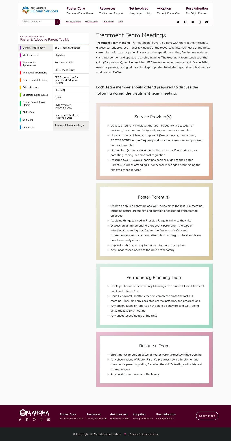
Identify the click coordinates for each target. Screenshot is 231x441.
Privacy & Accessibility (143, 434)
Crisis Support (29, 87)
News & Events (73, 21)
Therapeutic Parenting (33, 73)
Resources (111, 11)
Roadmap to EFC (64, 62)
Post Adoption (197, 11)
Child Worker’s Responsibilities (63, 106)
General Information (32, 48)
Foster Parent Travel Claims (32, 104)
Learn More (207, 416)
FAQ (120, 21)
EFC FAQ (60, 90)
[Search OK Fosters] (41, 21)
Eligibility (60, 55)
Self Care (26, 120)
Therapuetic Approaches (28, 64)
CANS (58, 97)
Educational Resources (34, 95)
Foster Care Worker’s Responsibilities (67, 116)
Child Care (27, 112)
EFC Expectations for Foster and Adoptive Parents (66, 80)
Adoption (168, 11)
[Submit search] (57, 22)
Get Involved (140, 11)
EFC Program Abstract (67, 47)
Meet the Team (29, 55)
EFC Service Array (65, 70)
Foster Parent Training (33, 80)
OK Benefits (108, 21)
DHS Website (91, 21)
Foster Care (80, 11)
